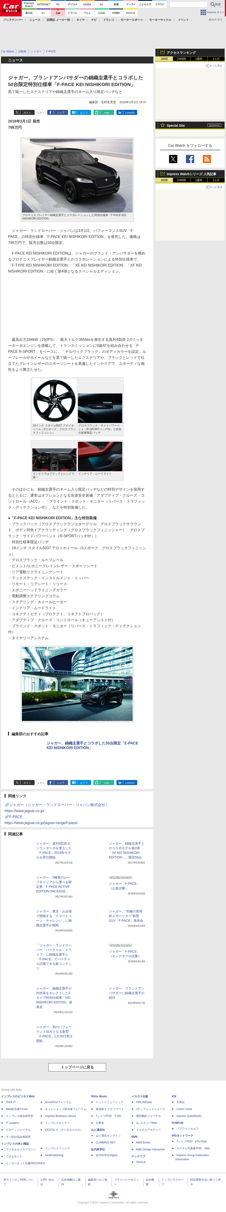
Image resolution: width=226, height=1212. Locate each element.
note (106, 112)
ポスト (27, 112)
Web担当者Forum (17, 1109)
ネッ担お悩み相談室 (18, 1136)
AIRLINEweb (144, 1102)
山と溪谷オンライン (108, 1135)
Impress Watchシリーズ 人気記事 (191, 174)
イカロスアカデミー (148, 1129)
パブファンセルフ (187, 1128)
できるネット (14, 1156)
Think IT (11, 1102)
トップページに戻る (77, 1067)
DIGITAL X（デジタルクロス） (64, 1129)
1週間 (198, 58)
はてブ (84, 112)
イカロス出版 (139, 1096)
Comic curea (184, 1109)
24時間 (181, 58)
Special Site (176, 125)
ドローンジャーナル (18, 1129)
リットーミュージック (109, 1102)
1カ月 (216, 58)
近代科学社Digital (106, 1155)
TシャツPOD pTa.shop (191, 1141)
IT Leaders (12, 1123)
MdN (134, 1136)
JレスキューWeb (146, 1123)
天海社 (180, 1102)
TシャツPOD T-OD (108, 1116)
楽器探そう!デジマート (110, 1109)
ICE (174, 1096)
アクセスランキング (181, 52)
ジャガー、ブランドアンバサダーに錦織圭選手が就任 (126, 993)
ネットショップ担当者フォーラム (65, 1109)
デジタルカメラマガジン (21, 1149)
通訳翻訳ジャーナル (148, 1116)
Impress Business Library (60, 1116)
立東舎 (100, 1123)
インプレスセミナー (57, 1123)
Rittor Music (99, 1096)
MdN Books (143, 1142)
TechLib (141, 1162)
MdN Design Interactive (150, 1149)
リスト (41, 112)
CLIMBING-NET (106, 1142)
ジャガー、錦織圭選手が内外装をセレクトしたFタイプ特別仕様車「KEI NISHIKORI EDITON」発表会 (54, 998)
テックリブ (138, 1156)
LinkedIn (130, 112)
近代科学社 (98, 1149)
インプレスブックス (57, 1148)
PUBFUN (177, 1123)
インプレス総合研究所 (19, 1116)
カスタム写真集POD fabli (193, 1148)
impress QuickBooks (189, 1116)
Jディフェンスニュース (150, 1109)
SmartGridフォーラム (58, 1102)
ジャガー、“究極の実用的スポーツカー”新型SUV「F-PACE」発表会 (126, 915)
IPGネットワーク (182, 1135)
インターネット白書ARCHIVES (25, 1163)
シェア (61, 112)
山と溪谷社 (98, 1129)
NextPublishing (54, 1155)
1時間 (164, 58)
